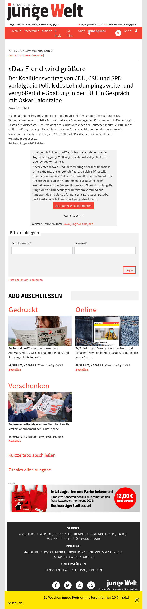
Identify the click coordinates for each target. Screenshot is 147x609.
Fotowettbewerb (65, 556)
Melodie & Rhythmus (104, 552)
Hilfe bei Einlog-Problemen (25, 280)
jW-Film (69, 33)
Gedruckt (23, 309)
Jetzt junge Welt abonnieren (73, 206)
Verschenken (28, 385)
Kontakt (53, 539)
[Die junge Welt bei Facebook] (56, 584)
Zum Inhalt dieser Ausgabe (25, 55)
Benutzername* (21, 243)
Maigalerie (31, 552)
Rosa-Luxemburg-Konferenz (64, 552)
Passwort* (80, 243)
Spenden (96, 570)
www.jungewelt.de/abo (78, 224)
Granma (88, 556)
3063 (106, 24)
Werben (45, 534)
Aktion (46, 31)
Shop (81, 31)
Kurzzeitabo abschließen (32, 455)
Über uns (82, 539)
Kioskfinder (76, 534)
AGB (121, 534)
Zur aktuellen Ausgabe (29, 470)
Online (86, 309)
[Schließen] (137, 600)
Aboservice (27, 534)
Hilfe (67, 539)
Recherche (31, 31)
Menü (14, 31)
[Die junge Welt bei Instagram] (79, 584)
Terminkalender (102, 534)
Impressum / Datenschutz (125, 588)
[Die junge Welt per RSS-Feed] (91, 584)
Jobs (97, 539)
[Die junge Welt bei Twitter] (68, 584)
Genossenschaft (57, 570)
